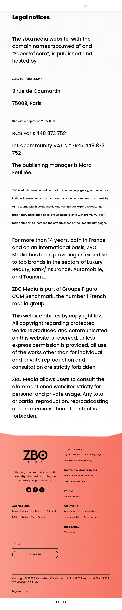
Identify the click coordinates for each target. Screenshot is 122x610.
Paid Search (37, 511)
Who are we (70, 532)
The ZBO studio (71, 496)
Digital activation (72, 454)
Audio (25, 517)
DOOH (15, 517)
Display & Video (20, 511)
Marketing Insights (94, 454)
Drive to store (91, 517)
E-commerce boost (88, 511)
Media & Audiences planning (78, 460)
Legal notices (20, 591)
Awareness (69, 511)
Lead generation (72, 517)
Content (42, 517)
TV (32, 517)
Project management (75, 481)
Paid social (52, 511)
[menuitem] (58, 602)
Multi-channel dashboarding (78, 475)
